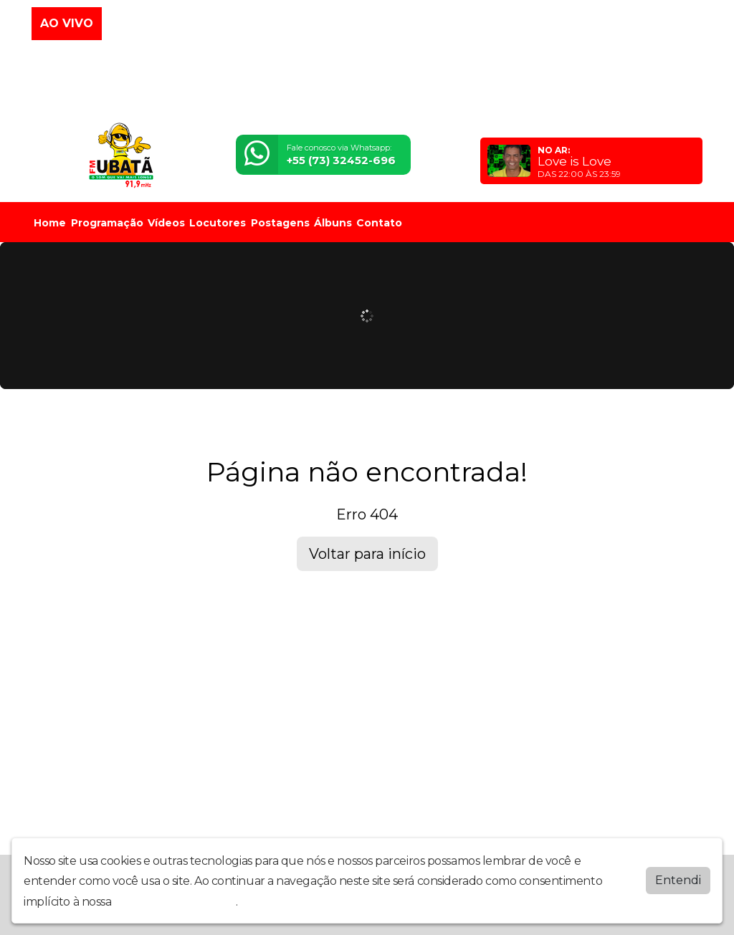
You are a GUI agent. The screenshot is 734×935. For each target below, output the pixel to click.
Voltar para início (367, 553)
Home (50, 222)
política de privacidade (175, 901)
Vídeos (166, 222)
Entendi (678, 880)
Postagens (280, 222)
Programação (107, 222)
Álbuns (333, 222)
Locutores (217, 222)
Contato (379, 222)
